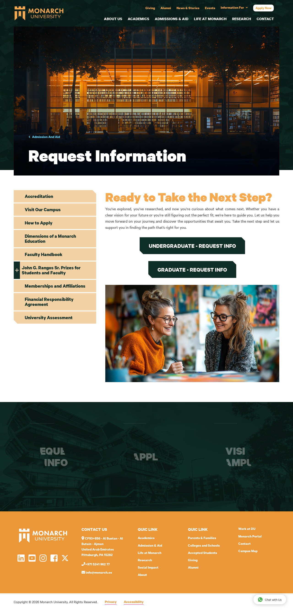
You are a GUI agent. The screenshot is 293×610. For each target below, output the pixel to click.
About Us (113, 18)
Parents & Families (202, 538)
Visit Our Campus (43, 209)
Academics (138, 18)
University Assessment (49, 317)
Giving (150, 8)
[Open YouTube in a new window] (32, 558)
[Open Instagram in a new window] (43, 558)
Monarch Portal (250, 536)
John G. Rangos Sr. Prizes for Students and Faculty (51, 270)
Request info (56, 456)
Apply (148, 457)
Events (210, 8)
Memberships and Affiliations (55, 286)
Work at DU (246, 528)
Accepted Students (202, 553)
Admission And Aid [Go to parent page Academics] (46, 137)
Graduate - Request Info (192, 269)
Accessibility (134, 601)
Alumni (165, 8)
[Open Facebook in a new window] (54, 558)
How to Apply (38, 223)
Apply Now (263, 8)
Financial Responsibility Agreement (49, 301)
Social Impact (148, 567)
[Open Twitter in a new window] (65, 558)
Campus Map (248, 551)
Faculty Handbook (43, 254)
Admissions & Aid (171, 18)
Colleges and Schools (204, 545)
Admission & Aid (150, 545)
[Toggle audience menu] (234, 8)
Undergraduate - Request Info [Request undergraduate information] (192, 245)
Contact (265, 18)
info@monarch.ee (96, 572)
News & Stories (187, 8)
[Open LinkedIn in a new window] (21, 558)
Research (241, 18)
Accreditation (39, 196)
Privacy (111, 601)
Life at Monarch (210, 18)
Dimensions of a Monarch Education (50, 238)
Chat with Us (270, 599)
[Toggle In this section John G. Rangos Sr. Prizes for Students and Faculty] (17, 270)
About (142, 574)
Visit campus (238, 456)
